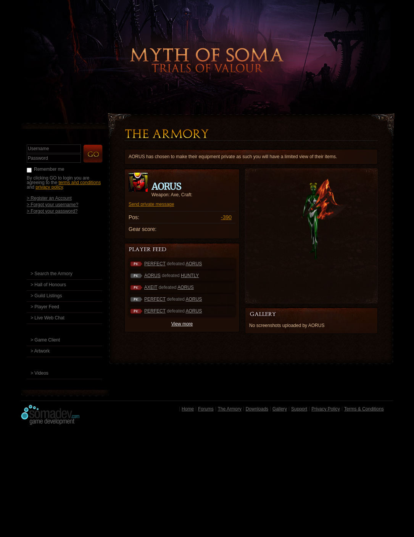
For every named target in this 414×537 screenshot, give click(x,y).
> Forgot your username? (52, 204)
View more (182, 324)
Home (188, 409)
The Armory (230, 409)
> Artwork (40, 351)
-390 (226, 217)
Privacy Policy (325, 409)
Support (299, 409)
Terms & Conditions (364, 409)
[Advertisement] (207, 483)
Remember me (49, 169)
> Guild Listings (46, 295)
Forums (206, 409)
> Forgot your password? (52, 210)
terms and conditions (79, 182)
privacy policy (49, 187)
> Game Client (45, 340)
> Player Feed (45, 306)
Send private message (151, 204)
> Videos (39, 373)
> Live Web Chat (47, 318)
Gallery (279, 409)
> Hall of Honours (48, 284)
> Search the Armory (51, 273)
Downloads (257, 409)
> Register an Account (49, 198)
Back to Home (207, 47)
